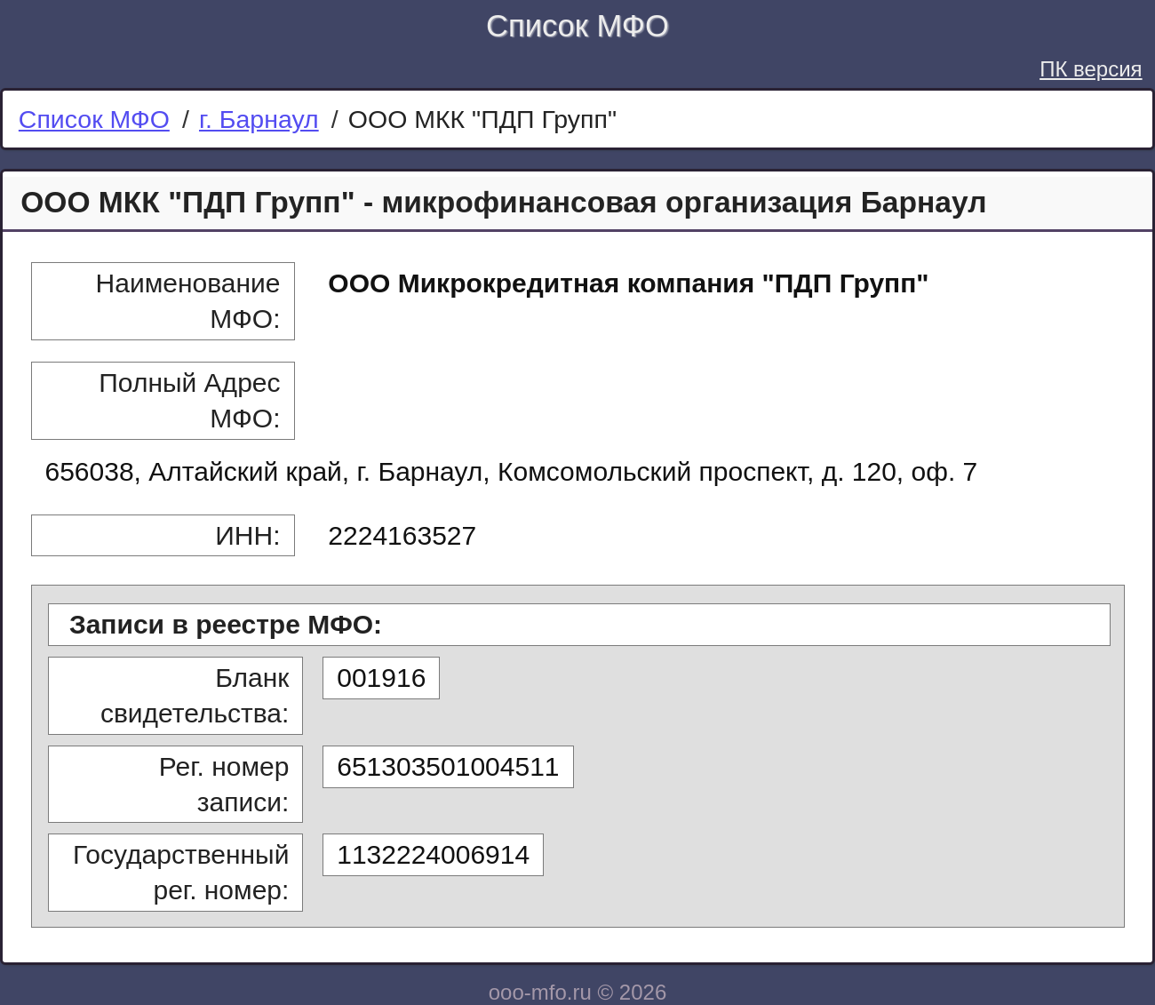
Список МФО (577, 26)
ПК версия (1091, 69)
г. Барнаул (259, 119)
